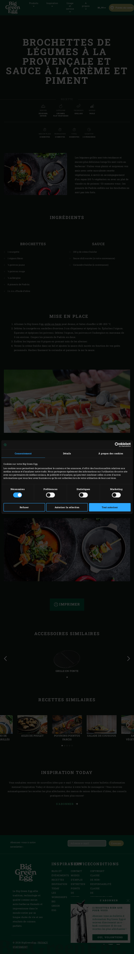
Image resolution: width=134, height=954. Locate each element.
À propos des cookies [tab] (110, 453)
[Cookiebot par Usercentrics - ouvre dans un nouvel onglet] (117, 444)
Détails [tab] (67, 453)
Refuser (24, 507)
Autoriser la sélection (67, 507)
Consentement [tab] (23, 453)
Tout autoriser (110, 507)
